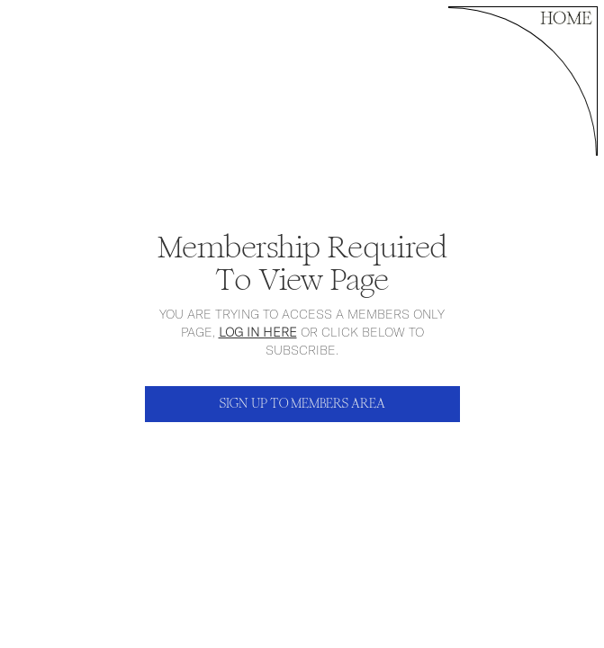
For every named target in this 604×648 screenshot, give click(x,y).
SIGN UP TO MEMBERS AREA (302, 403)
